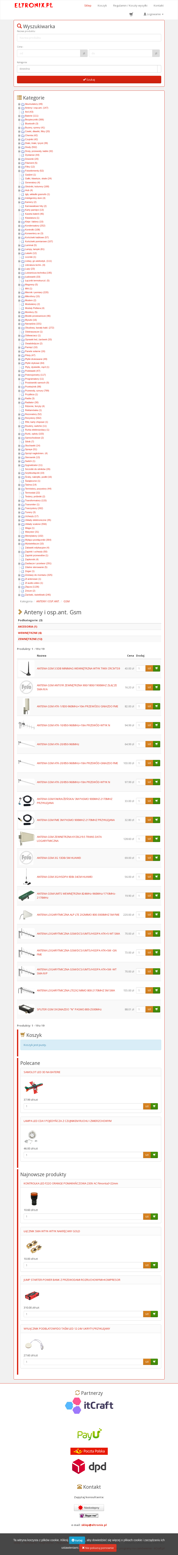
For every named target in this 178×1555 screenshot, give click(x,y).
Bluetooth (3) (31, 123)
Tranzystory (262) (34, 508)
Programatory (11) (34, 379)
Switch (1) (30, 461)
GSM (67, 601)
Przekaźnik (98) (33, 386)
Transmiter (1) (32, 504)
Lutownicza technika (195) (38, 272)
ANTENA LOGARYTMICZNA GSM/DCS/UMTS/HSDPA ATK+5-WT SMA (78, 933)
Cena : (20, 46)
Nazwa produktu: (26, 31)
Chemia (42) (31, 135)
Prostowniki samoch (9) (37, 382)
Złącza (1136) (32, 586)
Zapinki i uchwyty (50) (36, 551)
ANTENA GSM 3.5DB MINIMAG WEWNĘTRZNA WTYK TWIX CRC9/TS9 (78, 668)
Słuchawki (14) (32, 445)
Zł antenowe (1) (33, 579)
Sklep (87, 5)
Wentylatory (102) (34, 536)
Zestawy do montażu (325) (38, 575)
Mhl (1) (28, 288)
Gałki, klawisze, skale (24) (38, 178)
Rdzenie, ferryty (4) (35, 406)
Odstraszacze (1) (34, 331)
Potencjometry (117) (35, 375)
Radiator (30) (32, 402)
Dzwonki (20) (32, 159)
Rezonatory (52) (33, 414)
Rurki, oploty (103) (34, 433)
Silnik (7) (29, 441)
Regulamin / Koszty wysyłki (130, 5)
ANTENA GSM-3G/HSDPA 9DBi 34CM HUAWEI (64, 877)
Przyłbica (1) (31, 394)
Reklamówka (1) (33, 410)
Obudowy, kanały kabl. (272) (39, 327)
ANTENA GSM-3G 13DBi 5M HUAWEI (59, 858)
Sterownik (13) (32, 457)
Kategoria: (22, 62)
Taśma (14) (31, 484)
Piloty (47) (30, 355)
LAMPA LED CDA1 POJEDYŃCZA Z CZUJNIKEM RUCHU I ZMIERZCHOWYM (68, 1121)
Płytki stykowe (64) (34, 363)
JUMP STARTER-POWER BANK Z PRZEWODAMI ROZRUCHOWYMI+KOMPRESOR (72, 1280)
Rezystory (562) (33, 418)
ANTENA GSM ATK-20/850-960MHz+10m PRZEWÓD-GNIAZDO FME (77, 763)
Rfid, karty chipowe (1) (36, 422)
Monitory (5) (31, 312)
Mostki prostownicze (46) (38, 316)
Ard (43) (29, 111)
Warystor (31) (32, 532)
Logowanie (154, 14)
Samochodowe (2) (34, 437)
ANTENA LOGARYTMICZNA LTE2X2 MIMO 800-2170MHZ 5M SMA (76, 990)
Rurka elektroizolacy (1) (37, 429)
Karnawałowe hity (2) (36, 206)
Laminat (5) (31, 245)
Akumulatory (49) (34, 104)
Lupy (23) (30, 268)
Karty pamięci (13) (34, 210)
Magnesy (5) (31, 284)
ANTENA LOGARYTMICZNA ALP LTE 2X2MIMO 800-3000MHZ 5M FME (78, 915)
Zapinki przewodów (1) (36, 555)
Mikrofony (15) (32, 296)
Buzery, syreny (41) (35, 127)
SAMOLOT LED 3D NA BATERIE (42, 1072)
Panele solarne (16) (35, 351)
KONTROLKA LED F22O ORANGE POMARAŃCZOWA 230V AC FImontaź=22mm (71, 1183)
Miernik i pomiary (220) (37, 292)
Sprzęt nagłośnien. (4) (36, 453)
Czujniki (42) (31, 139)
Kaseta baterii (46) (34, 214)
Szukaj (89, 79)
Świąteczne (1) (32, 481)
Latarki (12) (31, 253)
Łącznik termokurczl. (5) (37, 280)
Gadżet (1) (30, 174)
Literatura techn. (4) (35, 265)
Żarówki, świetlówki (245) (38, 594)
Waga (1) (30, 528)
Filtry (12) (30, 166)
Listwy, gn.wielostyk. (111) (38, 261)
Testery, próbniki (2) (35, 496)
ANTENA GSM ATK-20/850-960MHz (58, 744)
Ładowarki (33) (32, 276)
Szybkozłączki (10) (34, 473)
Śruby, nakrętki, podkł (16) (38, 477)
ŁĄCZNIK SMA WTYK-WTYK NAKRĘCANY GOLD (52, 1231)
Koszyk (102, 5)
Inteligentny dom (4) (35, 198)
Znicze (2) (30, 590)
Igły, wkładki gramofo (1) (37, 194)
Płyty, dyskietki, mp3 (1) (37, 367)
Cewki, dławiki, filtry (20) (37, 131)
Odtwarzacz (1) (33, 335)
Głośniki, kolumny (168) (37, 186)
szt (149, 668)
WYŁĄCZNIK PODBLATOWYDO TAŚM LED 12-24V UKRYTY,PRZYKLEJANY (67, 1328)
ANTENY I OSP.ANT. (48, 601)
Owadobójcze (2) (34, 343)
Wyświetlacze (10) (34, 543)
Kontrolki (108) (32, 229)
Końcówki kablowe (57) (37, 237)
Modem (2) (30, 300)
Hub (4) (29, 190)
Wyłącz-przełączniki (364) (38, 540)
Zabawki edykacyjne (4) (37, 547)
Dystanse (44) (32, 155)
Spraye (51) (31, 449)
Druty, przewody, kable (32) (39, 151)
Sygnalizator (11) (34, 465)
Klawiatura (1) (32, 218)
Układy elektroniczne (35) (38, 520)
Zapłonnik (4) (32, 559)
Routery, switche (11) (36, 426)
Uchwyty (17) (32, 516)
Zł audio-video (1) (34, 583)
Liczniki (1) (30, 257)
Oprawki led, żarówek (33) (38, 339)
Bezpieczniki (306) (34, 119)
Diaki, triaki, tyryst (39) (36, 143)
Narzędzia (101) (33, 323)
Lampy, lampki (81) (35, 249)
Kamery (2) (30, 202)
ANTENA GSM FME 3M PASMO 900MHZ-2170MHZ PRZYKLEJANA (76, 820)
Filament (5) (31, 163)
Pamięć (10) (31, 347)
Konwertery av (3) (34, 233)
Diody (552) (31, 147)
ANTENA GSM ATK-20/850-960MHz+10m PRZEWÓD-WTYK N (73, 782)
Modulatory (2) (32, 304)
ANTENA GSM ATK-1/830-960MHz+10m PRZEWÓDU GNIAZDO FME (77, 706)
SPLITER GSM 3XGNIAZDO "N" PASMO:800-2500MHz (69, 1009)
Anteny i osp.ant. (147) (36, 107)
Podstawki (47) (32, 371)
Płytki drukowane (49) (36, 359)
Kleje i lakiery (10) (34, 221)
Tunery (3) (30, 512)
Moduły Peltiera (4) (34, 308)
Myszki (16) (31, 320)
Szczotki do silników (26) (37, 469)
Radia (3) (30, 398)
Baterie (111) (32, 115)
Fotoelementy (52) (34, 170)
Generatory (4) (32, 182)
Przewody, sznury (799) (37, 390)
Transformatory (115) (36, 500)
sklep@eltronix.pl (94, 1525)
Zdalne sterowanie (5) (36, 567)
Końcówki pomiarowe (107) (39, 241)
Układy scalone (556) (36, 524)
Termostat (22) (32, 492)
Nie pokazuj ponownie (98, 1550)
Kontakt (159, 5)
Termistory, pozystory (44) (38, 488)
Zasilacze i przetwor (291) (38, 563)
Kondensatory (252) (35, 225)
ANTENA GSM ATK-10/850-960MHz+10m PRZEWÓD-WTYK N (73, 725)
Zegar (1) (30, 571)
